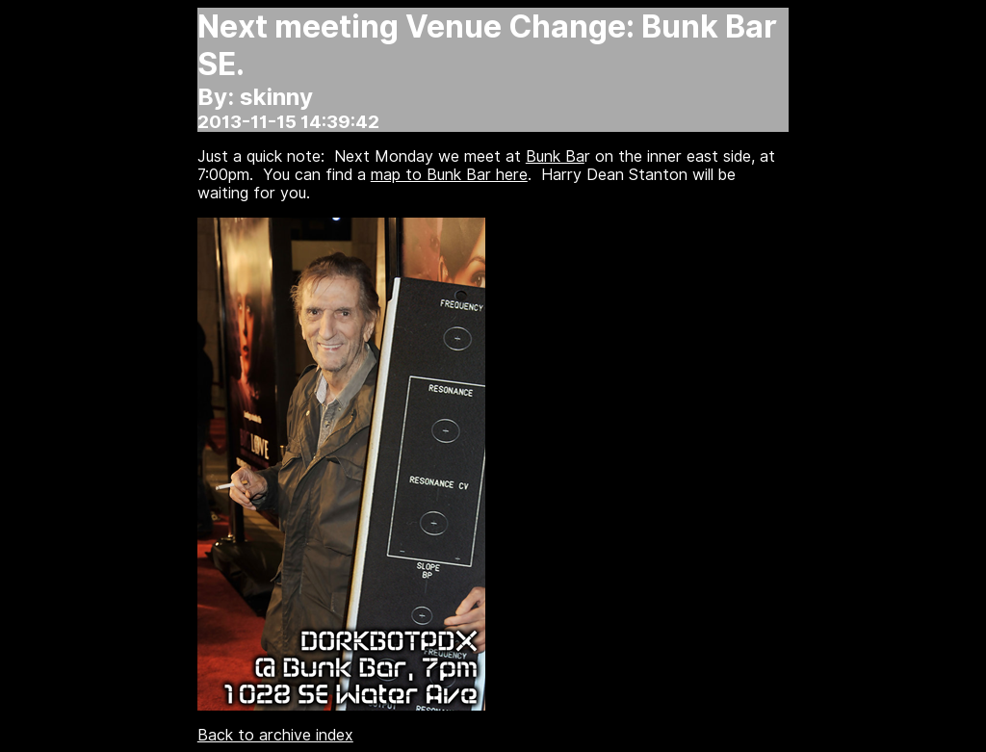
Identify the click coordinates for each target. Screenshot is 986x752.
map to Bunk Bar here (449, 175)
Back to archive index (275, 735)
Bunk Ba (555, 156)
